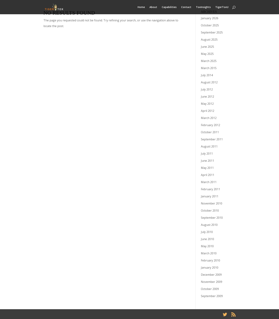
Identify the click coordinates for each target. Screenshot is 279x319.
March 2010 (209, 253)
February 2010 (210, 260)
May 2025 (207, 54)
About (153, 7)
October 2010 (210, 210)
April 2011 (207, 175)
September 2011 (212, 139)
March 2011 (209, 182)
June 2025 (207, 47)
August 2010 (209, 225)
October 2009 (210, 289)
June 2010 (207, 239)
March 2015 (209, 68)
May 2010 (207, 246)
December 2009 (211, 275)
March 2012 (209, 118)
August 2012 (209, 82)
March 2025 (209, 61)
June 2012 (207, 96)
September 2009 (212, 296)
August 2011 (209, 146)
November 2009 (211, 282)
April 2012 (207, 111)
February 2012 (210, 125)
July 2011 (207, 153)
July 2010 (207, 232)
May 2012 (207, 104)
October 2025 (210, 25)
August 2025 (209, 40)
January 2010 (209, 267)
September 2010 (212, 218)
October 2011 (210, 132)
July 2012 (207, 89)
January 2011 (209, 196)
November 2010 (211, 203)
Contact (186, 7)
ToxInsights (203, 7)
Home (141, 7)
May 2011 (207, 168)
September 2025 (212, 32)
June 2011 (207, 161)
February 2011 (210, 189)
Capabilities (169, 7)
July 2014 (207, 75)
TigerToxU (221, 7)
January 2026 (209, 18)
